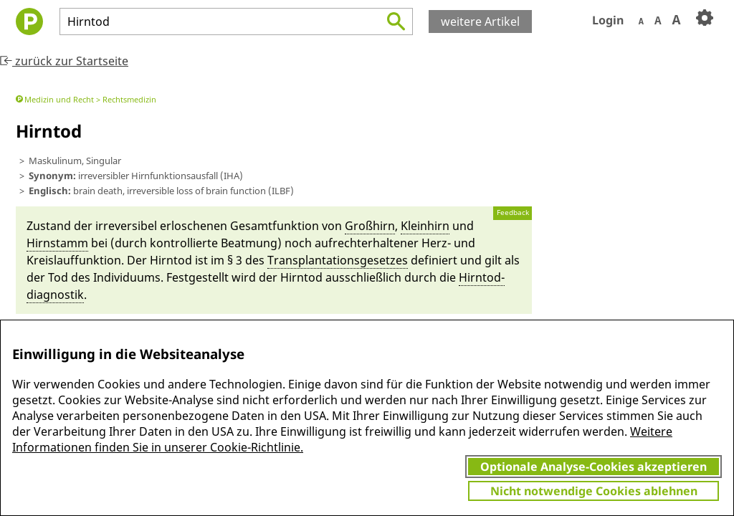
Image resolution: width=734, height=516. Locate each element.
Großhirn (370, 226)
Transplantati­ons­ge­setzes (337, 260)
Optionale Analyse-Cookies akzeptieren (593, 466)
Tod (58, 277)
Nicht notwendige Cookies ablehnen (593, 491)
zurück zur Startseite (64, 61)
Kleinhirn (425, 226)
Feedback (513, 212)
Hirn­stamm (57, 243)
